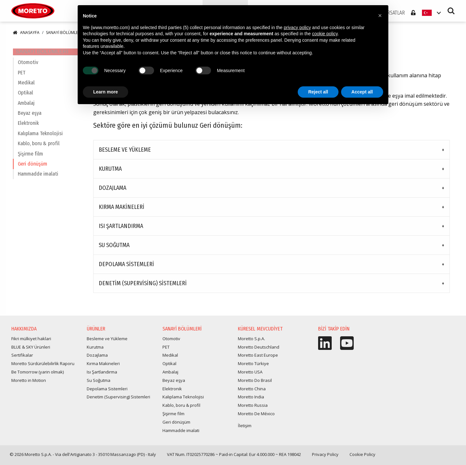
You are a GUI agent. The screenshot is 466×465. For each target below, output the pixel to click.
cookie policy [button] (325, 33)
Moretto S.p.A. (251, 341)
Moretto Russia (253, 408)
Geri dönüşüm (32, 170)
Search (451, 13)
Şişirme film (30, 160)
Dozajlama (112, 190)
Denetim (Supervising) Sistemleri (143, 286)
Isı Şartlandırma (121, 229)
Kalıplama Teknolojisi (40, 139)
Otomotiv (28, 68)
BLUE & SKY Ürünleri (30, 350)
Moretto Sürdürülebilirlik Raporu (42, 366)
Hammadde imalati (38, 180)
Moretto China (252, 392)
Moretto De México (256, 416)
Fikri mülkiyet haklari (31, 341)
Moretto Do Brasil (255, 383)
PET (21, 79)
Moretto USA (250, 375)
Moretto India (251, 400)
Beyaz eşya (29, 119)
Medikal (26, 89)
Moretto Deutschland (258, 350)
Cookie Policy (362, 457)
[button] (380, 15)
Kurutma (110, 171)
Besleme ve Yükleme (125, 152)
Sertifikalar (22, 358)
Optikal (25, 99)
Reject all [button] (318, 91)
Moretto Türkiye (253, 366)
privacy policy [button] (297, 27)
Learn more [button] (105, 91)
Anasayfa (26, 35)
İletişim (244, 428)
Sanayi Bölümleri (63, 35)
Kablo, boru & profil (39, 149)
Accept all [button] (362, 91)
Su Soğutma (114, 248)
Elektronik (28, 129)
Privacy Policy (325, 457)
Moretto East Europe (258, 358)
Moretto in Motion (28, 383)
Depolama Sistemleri (126, 267)
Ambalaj (26, 109)
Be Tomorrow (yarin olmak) (37, 375)
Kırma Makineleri (121, 209)
